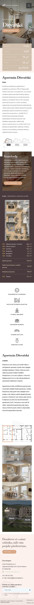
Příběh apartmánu (11, 30)
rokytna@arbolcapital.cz (15, 578)
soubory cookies (4, 602)
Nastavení (30, 600)
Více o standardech (12, 183)
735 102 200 (9, 575)
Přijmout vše (30, 602)
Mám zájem (9, 551)
